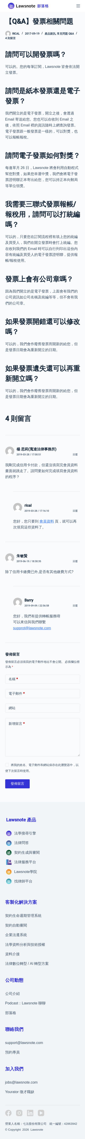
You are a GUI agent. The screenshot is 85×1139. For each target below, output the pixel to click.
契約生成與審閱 (27, 852)
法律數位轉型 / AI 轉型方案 (27, 963)
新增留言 (17, 724)
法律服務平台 (25, 862)
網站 (12, 708)
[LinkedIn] (30, 1113)
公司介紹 (12, 994)
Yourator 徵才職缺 (19, 1092)
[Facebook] (8, 1113)
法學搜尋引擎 (25, 833)
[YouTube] (41, 1113)
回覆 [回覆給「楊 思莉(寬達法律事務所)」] (75, 454)
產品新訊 (50, 33)
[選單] (78, 6)
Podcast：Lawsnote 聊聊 (25, 1003)
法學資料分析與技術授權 (25, 944)
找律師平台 (23, 881)
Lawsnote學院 (25, 872)
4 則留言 (10, 38)
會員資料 (46, 521)
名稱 (13, 679)
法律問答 (21, 843)
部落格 (10, 1013)
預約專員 (12, 1052)
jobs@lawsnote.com (21, 1082)
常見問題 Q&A (65, 33)
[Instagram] (19, 1113)
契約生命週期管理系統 (23, 916)
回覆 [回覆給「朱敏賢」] (75, 561)
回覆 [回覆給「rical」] (75, 510)
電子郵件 (17, 694)
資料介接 (12, 954)
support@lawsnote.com (24, 1043)
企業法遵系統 (16, 935)
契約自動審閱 (16, 925)
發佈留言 (17, 784)
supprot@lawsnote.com (32, 628)
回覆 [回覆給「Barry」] (75, 605)
